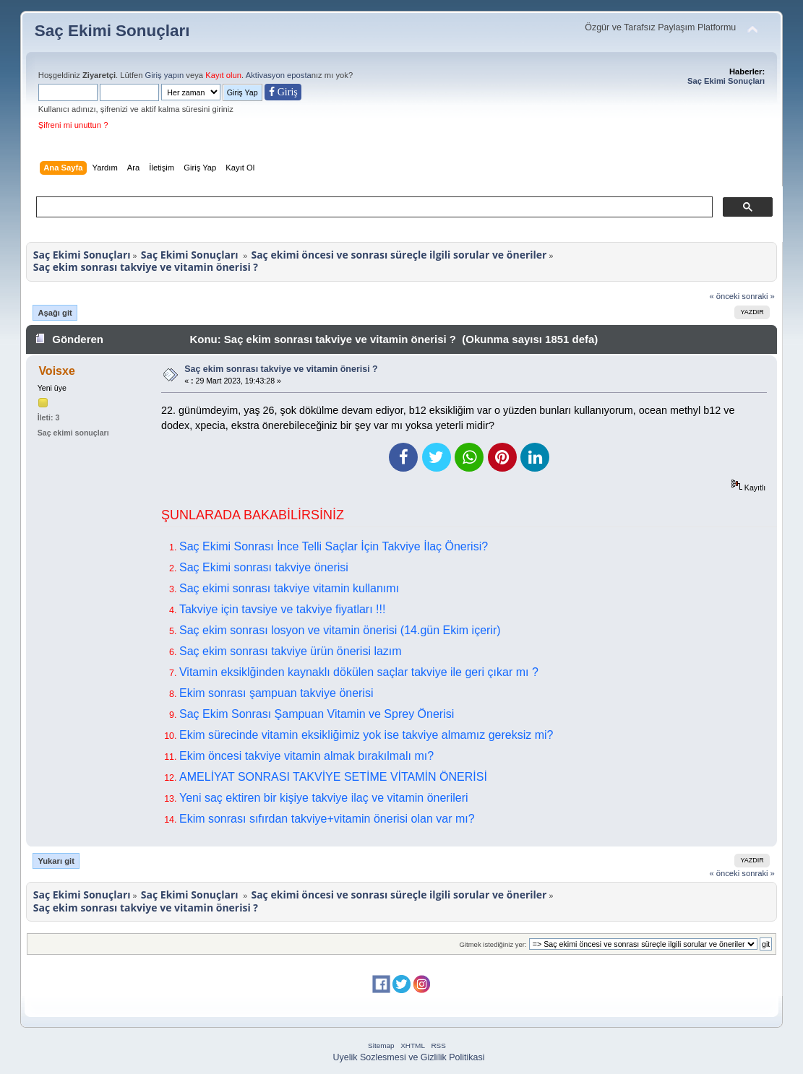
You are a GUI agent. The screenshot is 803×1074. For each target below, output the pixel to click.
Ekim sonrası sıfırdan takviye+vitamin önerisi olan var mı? (327, 819)
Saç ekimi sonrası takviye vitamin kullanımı (289, 588)
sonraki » (758, 296)
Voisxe (56, 371)
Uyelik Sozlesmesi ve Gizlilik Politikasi (409, 1057)
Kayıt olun (223, 75)
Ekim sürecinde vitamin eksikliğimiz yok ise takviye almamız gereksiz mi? (366, 735)
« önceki (724, 296)
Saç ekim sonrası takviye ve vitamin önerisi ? (281, 369)
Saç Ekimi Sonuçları (112, 31)
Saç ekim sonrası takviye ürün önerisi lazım (290, 651)
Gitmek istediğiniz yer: (492, 944)
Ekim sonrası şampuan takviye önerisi (276, 693)
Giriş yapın (164, 75)
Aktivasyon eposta (279, 75)
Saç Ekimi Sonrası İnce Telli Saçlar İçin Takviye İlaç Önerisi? (333, 546)
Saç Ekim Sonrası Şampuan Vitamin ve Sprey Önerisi (316, 714)
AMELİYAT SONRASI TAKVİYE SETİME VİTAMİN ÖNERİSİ (333, 777)
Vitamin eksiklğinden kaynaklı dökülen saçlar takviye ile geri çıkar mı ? (358, 672)
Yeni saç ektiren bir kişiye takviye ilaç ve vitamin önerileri (323, 798)
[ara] (373, 207)
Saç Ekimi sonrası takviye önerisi (263, 567)
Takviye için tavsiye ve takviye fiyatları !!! (282, 609)
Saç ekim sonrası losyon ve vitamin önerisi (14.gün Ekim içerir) (340, 630)
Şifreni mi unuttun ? (73, 125)
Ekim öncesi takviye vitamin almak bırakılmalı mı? (306, 756)
